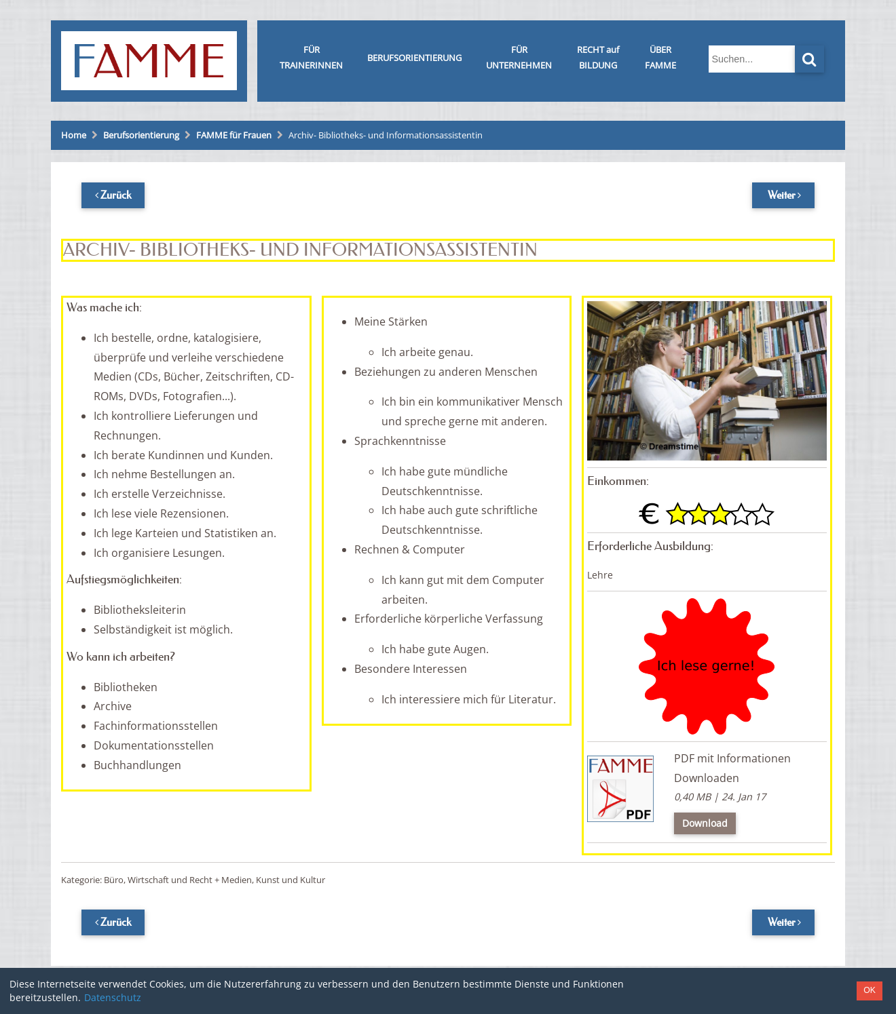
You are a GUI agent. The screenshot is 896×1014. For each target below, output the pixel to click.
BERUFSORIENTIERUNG (414, 58)
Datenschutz (112, 997)
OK (869, 990)
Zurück (115, 194)
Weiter (782, 194)
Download (705, 823)
